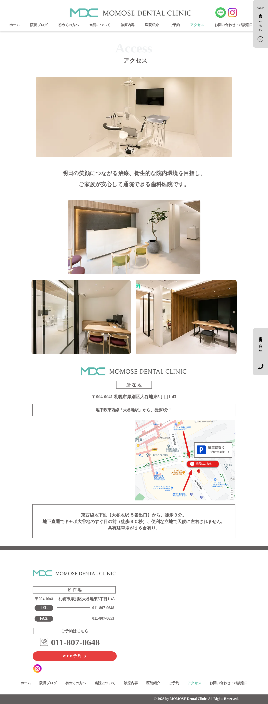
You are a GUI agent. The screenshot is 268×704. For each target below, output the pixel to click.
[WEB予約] (75, 656)
